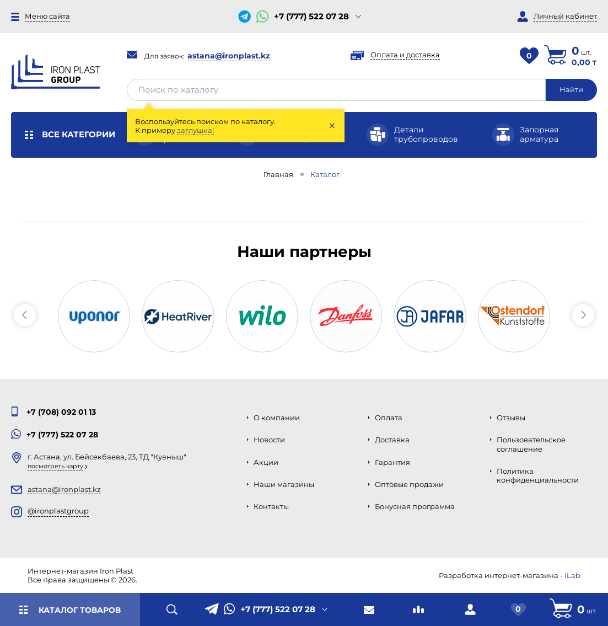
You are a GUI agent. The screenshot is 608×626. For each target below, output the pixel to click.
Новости (269, 439)
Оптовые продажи (409, 484)
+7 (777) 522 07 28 (311, 17)
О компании (277, 417)
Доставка (392, 439)
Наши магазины (284, 484)
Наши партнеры (304, 251)
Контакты (271, 506)
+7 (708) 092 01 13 (61, 412)
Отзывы (511, 417)
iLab (572, 575)
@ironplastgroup (58, 510)
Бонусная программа (415, 506)
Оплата (388, 417)
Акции (266, 462)
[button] (25, 315)
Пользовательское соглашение (531, 444)
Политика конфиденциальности (538, 475)
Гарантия (392, 462)
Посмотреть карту (55, 466)
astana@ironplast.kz (228, 56)
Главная (278, 174)
